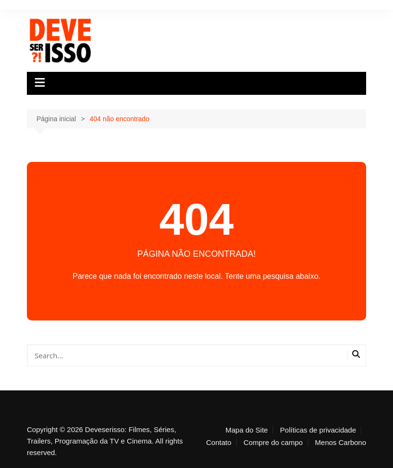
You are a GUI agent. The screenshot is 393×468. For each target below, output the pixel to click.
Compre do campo (272, 442)
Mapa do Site (247, 430)
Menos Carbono (340, 442)
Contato (218, 442)
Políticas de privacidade (318, 430)
